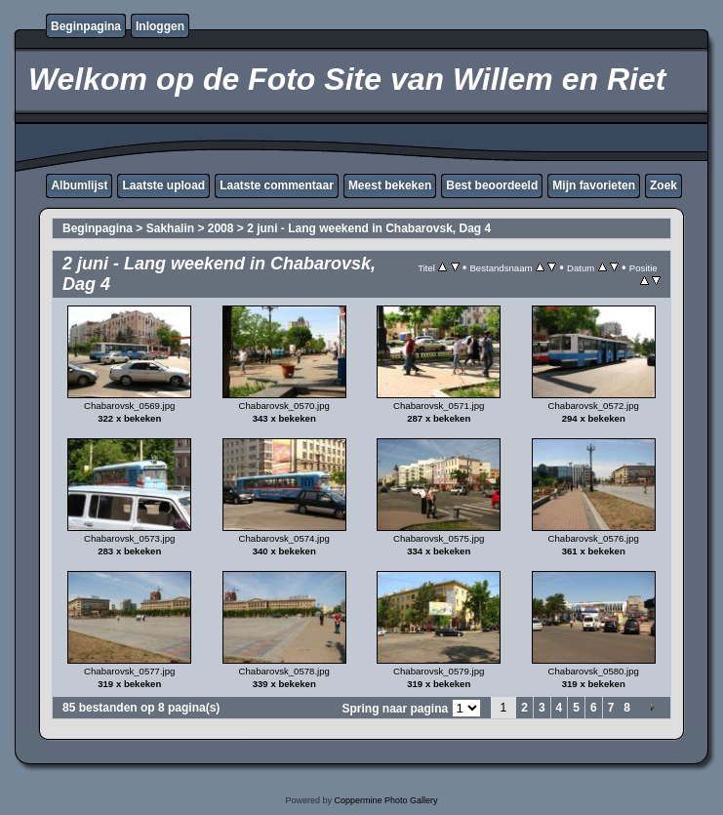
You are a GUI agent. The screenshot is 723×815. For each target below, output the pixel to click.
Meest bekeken (389, 185)
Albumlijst (79, 185)
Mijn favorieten (593, 185)
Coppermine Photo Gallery (385, 800)
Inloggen (160, 26)
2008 (221, 228)
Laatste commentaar (277, 185)
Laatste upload (163, 185)
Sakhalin (170, 228)
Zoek (663, 185)
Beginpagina (86, 26)
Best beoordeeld (492, 185)
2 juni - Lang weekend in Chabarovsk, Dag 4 (369, 228)
